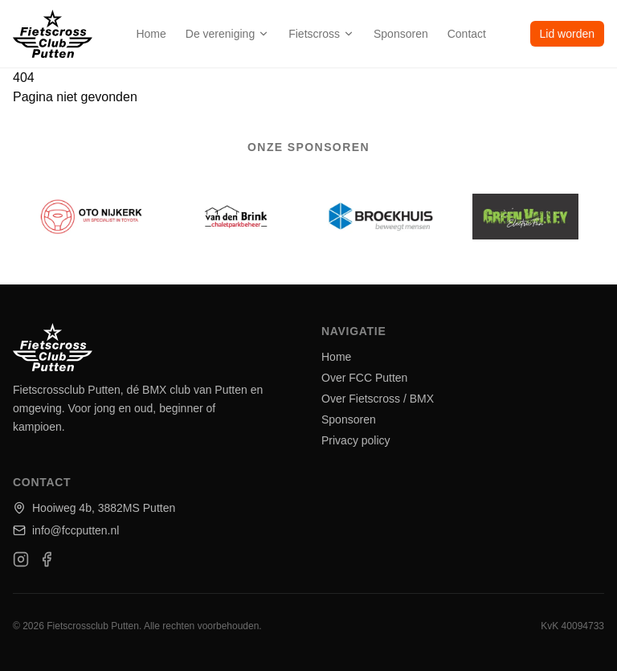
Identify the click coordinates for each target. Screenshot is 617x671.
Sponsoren (401, 33)
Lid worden (567, 33)
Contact (466, 33)
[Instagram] (21, 559)
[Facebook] (47, 559)
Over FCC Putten (364, 377)
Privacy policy (355, 440)
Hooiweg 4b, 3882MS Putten (94, 507)
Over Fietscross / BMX (377, 398)
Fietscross (321, 33)
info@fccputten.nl (66, 530)
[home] (52, 34)
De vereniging (227, 33)
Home (150, 33)
